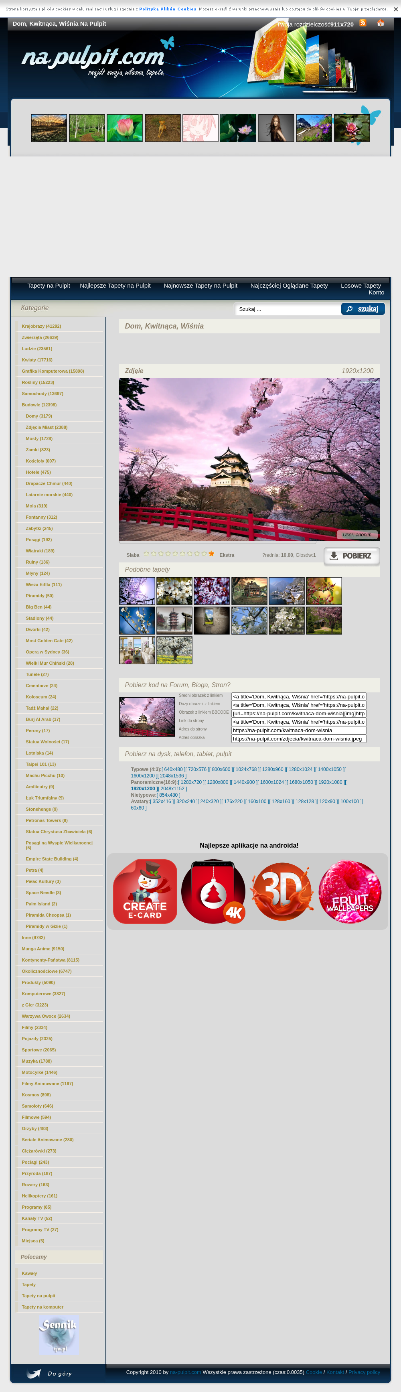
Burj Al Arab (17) (43, 719)
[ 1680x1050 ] (301, 782)
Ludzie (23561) (37, 348)
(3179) (39, 416)
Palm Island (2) (41, 903)
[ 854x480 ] (168, 795)
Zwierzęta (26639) (40, 337)
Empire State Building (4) (52, 858)
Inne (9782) (33, 937)
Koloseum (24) (41, 696)
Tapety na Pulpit (48, 285)
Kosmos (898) (36, 1094)
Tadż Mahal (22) (42, 708)
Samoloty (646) (37, 1106)
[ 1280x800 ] (218, 782)
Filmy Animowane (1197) (47, 1083)
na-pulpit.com (185, 1372)
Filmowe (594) (36, 1117)
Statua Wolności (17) (47, 741)
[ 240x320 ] (209, 801)
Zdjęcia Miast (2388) (47, 427)
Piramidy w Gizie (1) (47, 926)
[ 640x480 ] (173, 769)
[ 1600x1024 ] (272, 782)
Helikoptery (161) (40, 1195)
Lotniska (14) (39, 753)
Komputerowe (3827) (43, 993)
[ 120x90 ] (327, 801)
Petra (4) (35, 870)
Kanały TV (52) (37, 1218)
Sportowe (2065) (39, 1049)
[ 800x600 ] (221, 769)
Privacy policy (364, 1372)
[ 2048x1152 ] (172, 788)
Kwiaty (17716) (37, 359)
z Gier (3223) (35, 1004)
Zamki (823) (38, 449)
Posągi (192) (39, 539)
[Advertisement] (201, 216)
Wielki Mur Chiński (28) (50, 663)
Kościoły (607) (41, 461)
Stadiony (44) (40, 618)
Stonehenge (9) (42, 809)
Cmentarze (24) (42, 685)
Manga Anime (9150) (43, 948)
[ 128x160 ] (281, 801)
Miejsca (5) (33, 1240)
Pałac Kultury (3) (43, 881)
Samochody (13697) (42, 393)
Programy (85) (37, 1207)
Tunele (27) (37, 674)
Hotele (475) (38, 472)
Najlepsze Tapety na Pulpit (115, 285)
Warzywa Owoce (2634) (46, 1016)
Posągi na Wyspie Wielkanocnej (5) (59, 845)
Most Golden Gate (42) (49, 640)
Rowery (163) (35, 1184)
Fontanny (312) (41, 517)
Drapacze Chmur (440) (49, 483)
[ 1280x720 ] (191, 782)
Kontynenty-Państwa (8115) (51, 960)
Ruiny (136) (38, 562)
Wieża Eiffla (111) (44, 584)
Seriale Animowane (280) (48, 1139)
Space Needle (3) (43, 892)
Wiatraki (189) (40, 550)
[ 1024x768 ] (246, 769)
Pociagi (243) (35, 1162)
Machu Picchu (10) (45, 775)
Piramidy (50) (40, 595)
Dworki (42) (38, 629)
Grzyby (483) (35, 1128)
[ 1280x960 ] (272, 769)
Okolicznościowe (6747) (47, 971)
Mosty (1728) (39, 438)
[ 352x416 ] (162, 801)
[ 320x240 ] (185, 801)
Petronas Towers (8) (47, 820)
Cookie (314, 1372)
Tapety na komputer (43, 1307)
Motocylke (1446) (40, 1072)
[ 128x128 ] (304, 801)
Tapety (29, 1284)
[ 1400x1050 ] (329, 769)
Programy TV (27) (40, 1229)
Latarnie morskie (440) (49, 494)
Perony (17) (38, 730)
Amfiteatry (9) (40, 786)
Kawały (29, 1273)
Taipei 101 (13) (41, 764)
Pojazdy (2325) (37, 1038)
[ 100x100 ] (350, 801)
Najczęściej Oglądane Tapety (289, 285)
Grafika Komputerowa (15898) (53, 371)
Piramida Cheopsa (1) (48, 915)
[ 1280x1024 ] (300, 769)
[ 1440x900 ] (244, 782)
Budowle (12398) (39, 404)
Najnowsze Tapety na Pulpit (200, 285)
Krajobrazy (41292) (41, 326)
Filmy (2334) (35, 1027)
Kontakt (335, 1372)
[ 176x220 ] (233, 801)
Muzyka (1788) (37, 1061)
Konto (376, 292)
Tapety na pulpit (39, 1295)
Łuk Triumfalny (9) (45, 797)
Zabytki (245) (39, 528)
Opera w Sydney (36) (47, 651)
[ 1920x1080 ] (330, 782)
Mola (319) (37, 505)
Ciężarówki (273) (39, 1151)
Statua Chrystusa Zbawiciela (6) (59, 831)
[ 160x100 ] (257, 801)
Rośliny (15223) (38, 382)
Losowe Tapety (361, 285)
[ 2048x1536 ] (172, 776)
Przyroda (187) (37, 1173)
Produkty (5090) (38, 982)
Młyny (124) (38, 573)
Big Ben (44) (39, 607)
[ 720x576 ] (197, 769)
